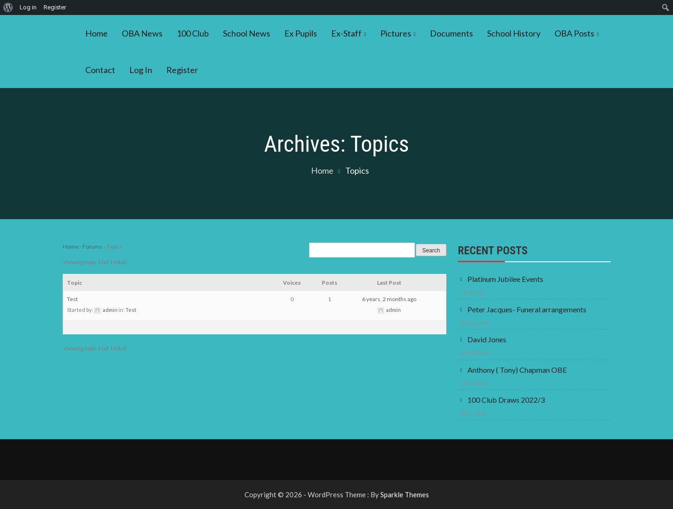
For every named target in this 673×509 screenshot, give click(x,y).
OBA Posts (574, 33)
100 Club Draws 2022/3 (506, 399)
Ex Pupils (300, 33)
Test (72, 298)
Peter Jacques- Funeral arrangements (526, 309)
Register (182, 70)
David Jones (486, 339)
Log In (140, 70)
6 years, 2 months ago (389, 298)
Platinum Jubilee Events (505, 278)
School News (246, 33)
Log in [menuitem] (28, 7)
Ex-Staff (346, 33)
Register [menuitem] (55, 7)
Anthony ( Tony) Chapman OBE (517, 369)
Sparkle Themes (404, 494)
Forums (92, 246)
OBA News (142, 33)
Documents (451, 33)
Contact (100, 70)
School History (513, 33)
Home (96, 33)
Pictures (395, 33)
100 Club (193, 33)
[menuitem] (8, 7)
